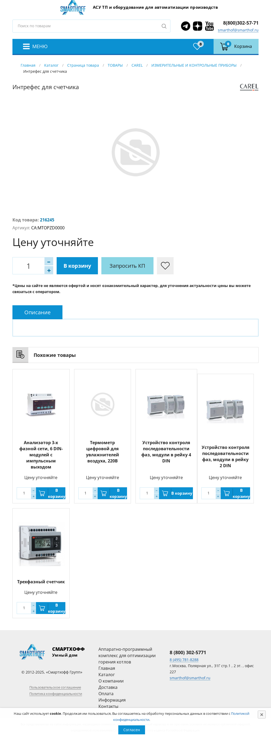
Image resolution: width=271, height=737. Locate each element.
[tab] (37, 312)
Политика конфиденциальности (55, 693)
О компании (111, 681)
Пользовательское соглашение (55, 687)
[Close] (262, 714)
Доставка (108, 687)
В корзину (77, 265)
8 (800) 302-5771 (188, 652)
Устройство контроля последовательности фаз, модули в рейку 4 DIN (166, 452)
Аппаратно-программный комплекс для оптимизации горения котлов (127, 655)
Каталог (51, 65)
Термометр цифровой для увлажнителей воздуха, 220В (102, 452)
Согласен (131, 729)
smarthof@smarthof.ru (238, 30)
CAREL (137, 65)
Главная (28, 65)
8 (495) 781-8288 (184, 659)
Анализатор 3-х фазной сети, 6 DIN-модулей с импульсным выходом (41, 455)
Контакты (108, 706)
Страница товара (83, 65)
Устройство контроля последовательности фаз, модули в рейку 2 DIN (225, 456)
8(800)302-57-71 (241, 23)
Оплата (106, 694)
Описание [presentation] (37, 312)
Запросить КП (127, 265)
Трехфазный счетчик (41, 582)
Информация (112, 700)
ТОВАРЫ (115, 65)
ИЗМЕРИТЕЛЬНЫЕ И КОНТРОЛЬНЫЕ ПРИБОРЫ (194, 65)
